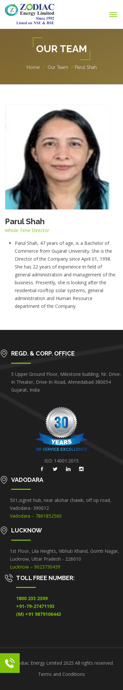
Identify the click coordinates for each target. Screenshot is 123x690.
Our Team (58, 67)
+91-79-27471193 (35, 606)
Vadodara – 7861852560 (36, 516)
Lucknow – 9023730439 (35, 567)
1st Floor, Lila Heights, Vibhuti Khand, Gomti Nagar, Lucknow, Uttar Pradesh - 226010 (64, 555)
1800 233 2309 (32, 598)
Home (33, 67)
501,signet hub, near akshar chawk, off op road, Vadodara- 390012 (60, 504)
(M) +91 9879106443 (38, 614)
